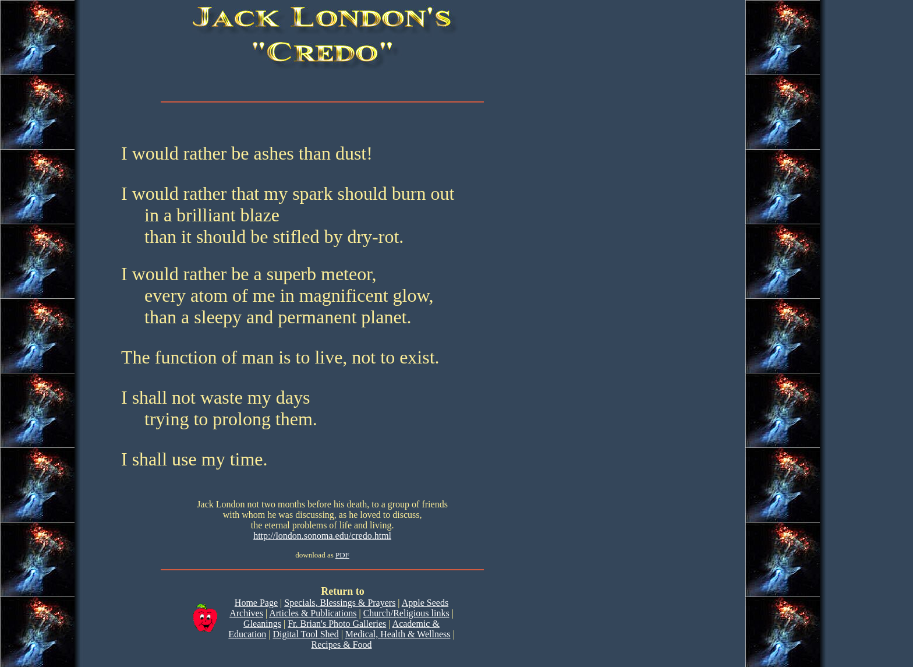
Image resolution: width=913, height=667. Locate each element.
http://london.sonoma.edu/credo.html (322, 536)
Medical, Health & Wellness (398, 634)
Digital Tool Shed (305, 634)
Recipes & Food (341, 645)
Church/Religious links (406, 613)
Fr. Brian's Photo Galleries (337, 624)
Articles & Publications (312, 613)
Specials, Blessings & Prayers (339, 603)
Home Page (256, 603)
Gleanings (262, 624)
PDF (342, 554)
